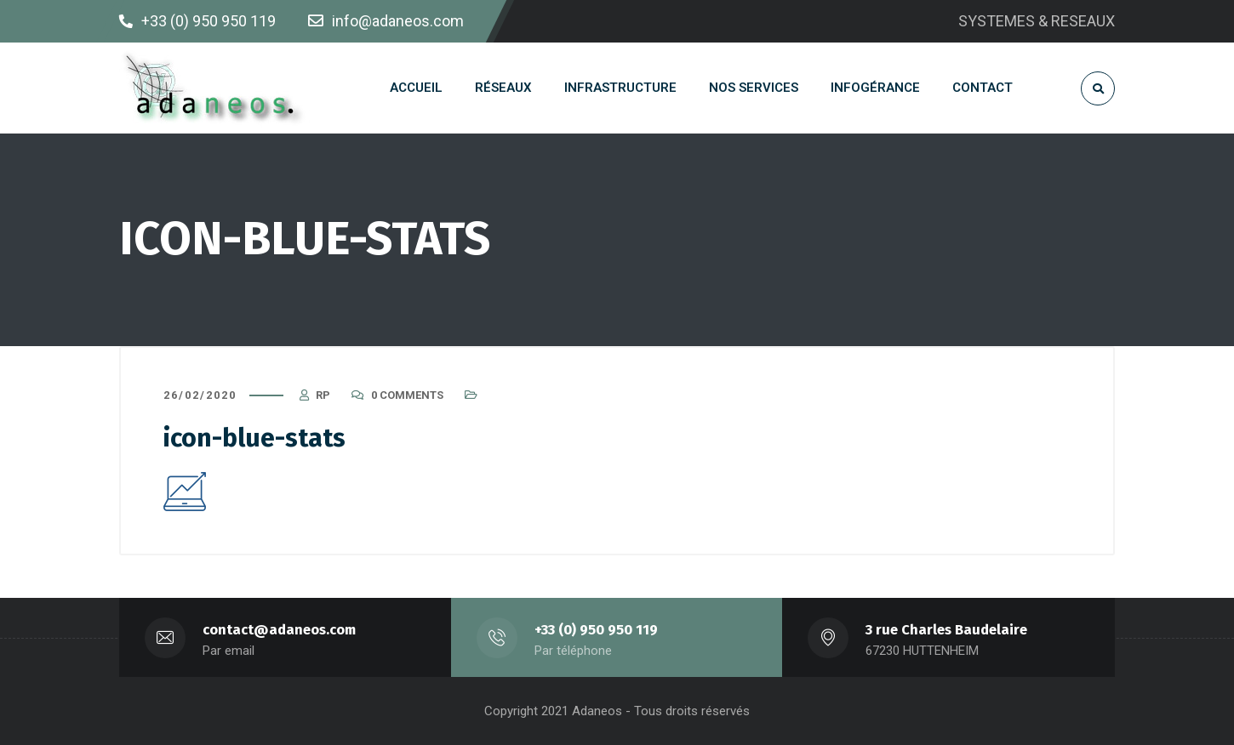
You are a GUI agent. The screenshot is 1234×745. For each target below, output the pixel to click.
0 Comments (407, 395)
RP (323, 395)
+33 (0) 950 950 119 (596, 630)
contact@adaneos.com (279, 630)
